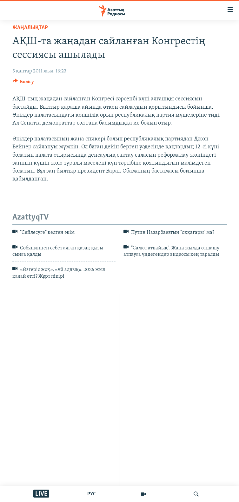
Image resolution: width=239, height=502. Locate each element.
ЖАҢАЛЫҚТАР (30, 28)
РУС (91, 494)
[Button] (23, 83)
